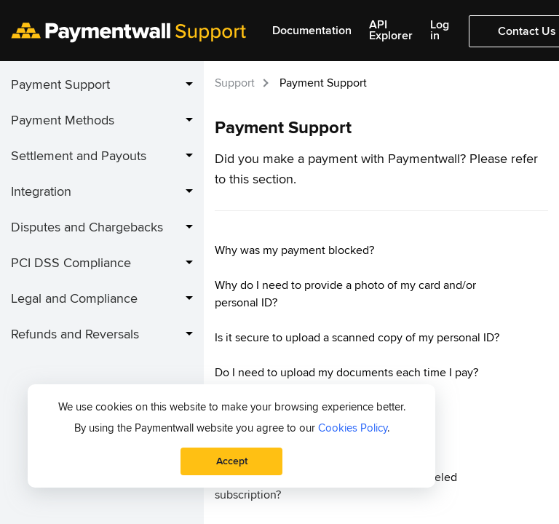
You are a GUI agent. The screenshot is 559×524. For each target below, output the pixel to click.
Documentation (312, 30)
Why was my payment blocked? (294, 250)
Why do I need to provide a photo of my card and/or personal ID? (345, 294)
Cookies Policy (352, 427)
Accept (231, 461)
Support (235, 83)
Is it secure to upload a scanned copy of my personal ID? (357, 337)
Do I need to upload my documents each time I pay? (346, 372)
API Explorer (391, 30)
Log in (439, 30)
